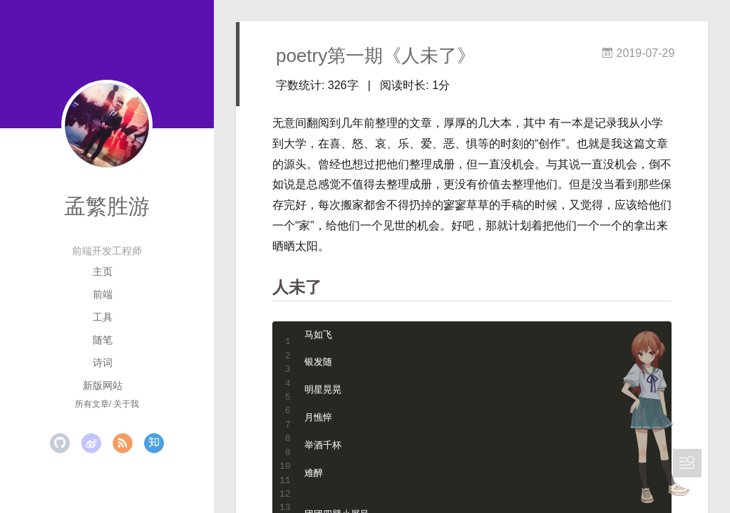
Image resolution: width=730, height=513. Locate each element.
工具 (103, 317)
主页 (103, 271)
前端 (103, 294)
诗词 (103, 362)
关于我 (126, 404)
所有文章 (92, 404)
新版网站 (103, 385)
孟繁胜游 (107, 206)
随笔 (103, 340)
